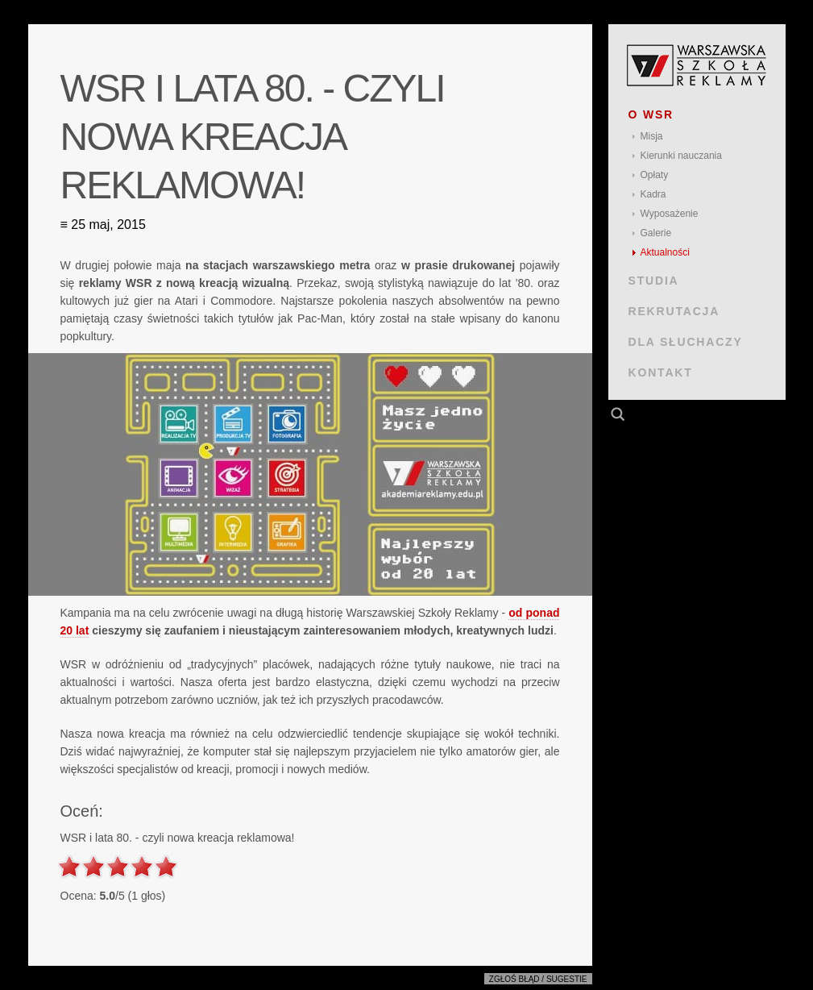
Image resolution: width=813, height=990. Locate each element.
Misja (652, 136)
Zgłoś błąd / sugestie (538, 979)
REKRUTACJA (674, 311)
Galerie (656, 233)
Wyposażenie (670, 213)
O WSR (651, 114)
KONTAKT (660, 372)
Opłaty (655, 175)
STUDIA (653, 280)
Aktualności (665, 252)
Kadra (653, 194)
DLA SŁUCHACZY (685, 341)
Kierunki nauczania (681, 155)
